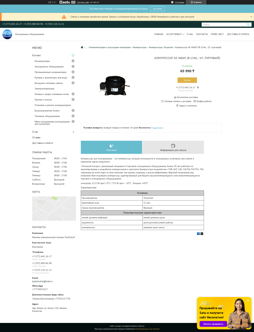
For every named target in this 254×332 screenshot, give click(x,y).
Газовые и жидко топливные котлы (52, 94)
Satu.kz (141, 326)
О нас (190, 34)
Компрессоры (140, 47)
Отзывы (36, 137)
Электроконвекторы (44, 88)
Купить (187, 80)
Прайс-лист (217, 34)
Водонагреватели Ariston (47, 110)
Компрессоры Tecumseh (161, 47)
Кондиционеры (42, 61)
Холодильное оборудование (49, 66)
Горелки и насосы (43, 99)
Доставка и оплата (238, 34)
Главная (158, 34)
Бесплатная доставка (187, 97)
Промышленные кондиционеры (50, 72)
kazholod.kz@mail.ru (42, 281)
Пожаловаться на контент (148, 329)
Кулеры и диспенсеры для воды (51, 77)
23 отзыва (179, 2)
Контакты (202, 34)
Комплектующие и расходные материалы (110, 47)
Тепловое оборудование (47, 116)
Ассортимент (174, 34)
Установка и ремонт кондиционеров (53, 105)
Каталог (157, 8)
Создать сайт (83, 2)
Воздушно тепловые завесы (49, 83)
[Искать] (248, 25)
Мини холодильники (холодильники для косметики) (52, 122)
